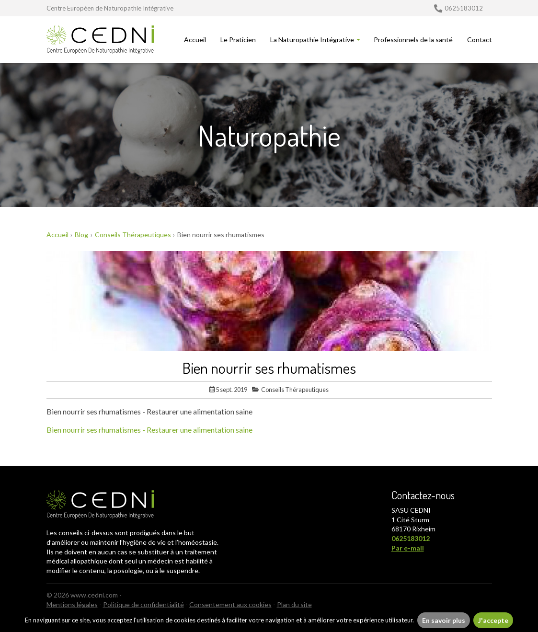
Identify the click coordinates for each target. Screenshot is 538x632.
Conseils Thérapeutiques (290, 389)
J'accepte (493, 620)
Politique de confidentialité (143, 604)
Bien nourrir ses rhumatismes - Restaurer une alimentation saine (149, 429)
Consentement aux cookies (230, 604)
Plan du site (294, 604)
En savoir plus (443, 620)
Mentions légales (72, 604)
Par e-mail (407, 548)
